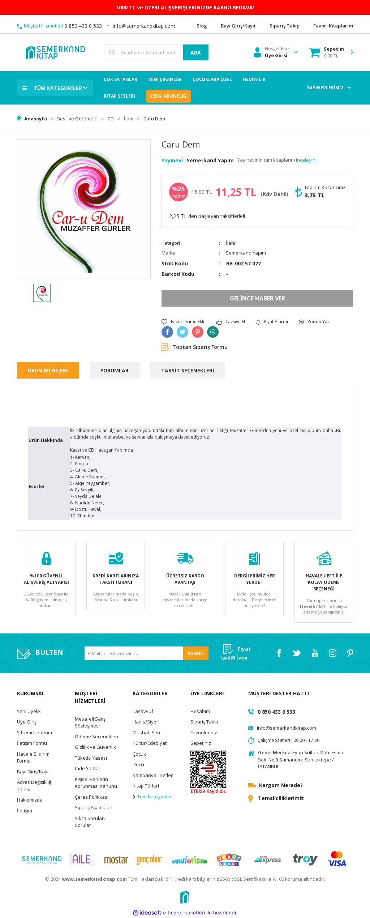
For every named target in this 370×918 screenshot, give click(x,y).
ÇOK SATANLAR (120, 79)
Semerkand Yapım (210, 160)
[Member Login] (271, 52)
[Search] (156, 52)
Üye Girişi (27, 721)
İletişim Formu (32, 743)
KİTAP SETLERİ (119, 96)
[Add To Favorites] (184, 322)
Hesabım (200, 711)
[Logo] (55, 52)
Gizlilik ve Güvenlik (95, 747)
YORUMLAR (114, 370)
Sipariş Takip (204, 721)
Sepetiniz (200, 743)
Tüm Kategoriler (152, 796)
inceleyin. (306, 160)
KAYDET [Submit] (196, 653)
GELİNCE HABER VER (257, 298)
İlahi (230, 243)
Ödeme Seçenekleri (96, 736)
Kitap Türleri (146, 785)
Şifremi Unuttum (34, 732)
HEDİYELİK (254, 79)
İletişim (24, 810)
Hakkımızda (30, 800)
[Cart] (326, 52)
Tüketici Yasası (91, 758)
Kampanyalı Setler (153, 775)
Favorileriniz (203, 732)
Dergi (138, 764)
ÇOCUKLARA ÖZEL (212, 79)
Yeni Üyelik (29, 711)
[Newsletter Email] (146, 653)
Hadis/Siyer (145, 721)
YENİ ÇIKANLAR (165, 79)
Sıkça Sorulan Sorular (90, 822)
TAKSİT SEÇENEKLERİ (187, 370)
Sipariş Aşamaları (93, 807)
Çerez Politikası (91, 797)
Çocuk (139, 754)
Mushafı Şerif (147, 732)
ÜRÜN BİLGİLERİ (48, 370)
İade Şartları (88, 768)
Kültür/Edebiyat (150, 743)
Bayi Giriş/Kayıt (33, 771)
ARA (195, 52)
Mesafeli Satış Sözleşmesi (90, 722)
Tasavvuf (143, 711)
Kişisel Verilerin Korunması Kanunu (96, 783)
